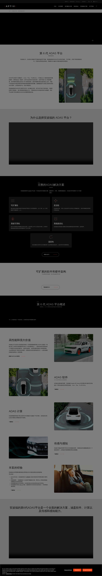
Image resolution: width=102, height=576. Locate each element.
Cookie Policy (9, 573)
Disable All (77, 570)
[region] (51, 570)
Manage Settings (68, 570)
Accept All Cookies (87, 570)
